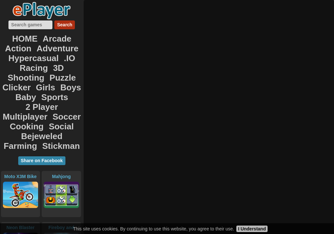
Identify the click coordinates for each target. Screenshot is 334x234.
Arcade (41, 37)
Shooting (29, 58)
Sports (37, 72)
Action (68, 37)
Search (64, 24)
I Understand (252, 228)
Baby (14, 72)
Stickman (41, 101)
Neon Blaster (21, 182)
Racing (42, 51)
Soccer (62, 80)
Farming (60, 94)
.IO (21, 51)
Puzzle (58, 58)
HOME (15, 37)
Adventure (20, 44)
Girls (44, 65)
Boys (65, 65)
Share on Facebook (42, 115)
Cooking (30, 87)
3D (62, 51)
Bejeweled (26, 94)
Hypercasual (60, 44)
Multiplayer (28, 80)
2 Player (65, 72)
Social (57, 87)
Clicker (21, 65)
